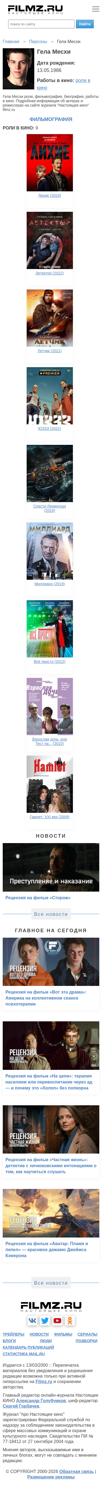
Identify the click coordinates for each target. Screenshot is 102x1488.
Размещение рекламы (51, 1477)
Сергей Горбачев (21, 1406)
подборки (86, 1341)
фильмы (63, 1334)
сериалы (87, 1334)
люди (46, 1341)
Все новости (51, 914)
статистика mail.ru (24, 1354)
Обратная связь (76, 1471)
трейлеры (13, 1334)
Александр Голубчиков (41, 1400)
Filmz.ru (44, 1381)
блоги (9, 1341)
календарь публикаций (28, 1347)
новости (39, 1334)
